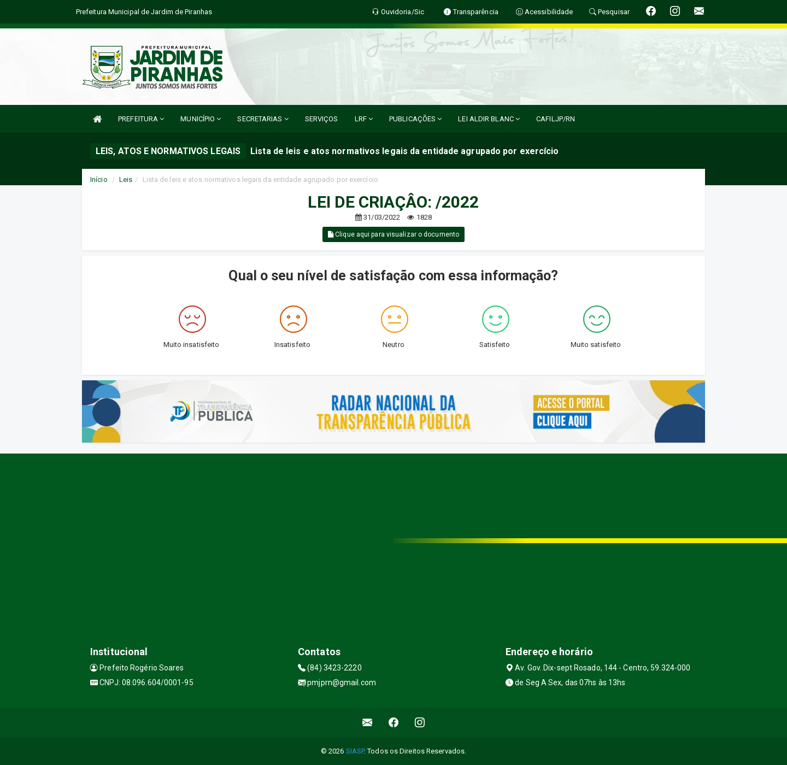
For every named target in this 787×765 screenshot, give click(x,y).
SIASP (355, 751)
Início (99, 179)
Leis (125, 179)
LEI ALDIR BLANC (489, 119)
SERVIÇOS (321, 119)
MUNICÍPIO (200, 119)
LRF (364, 119)
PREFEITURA (141, 119)
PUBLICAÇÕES (415, 119)
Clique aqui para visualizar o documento (393, 234)
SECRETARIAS (262, 119)
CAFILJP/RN (555, 119)
